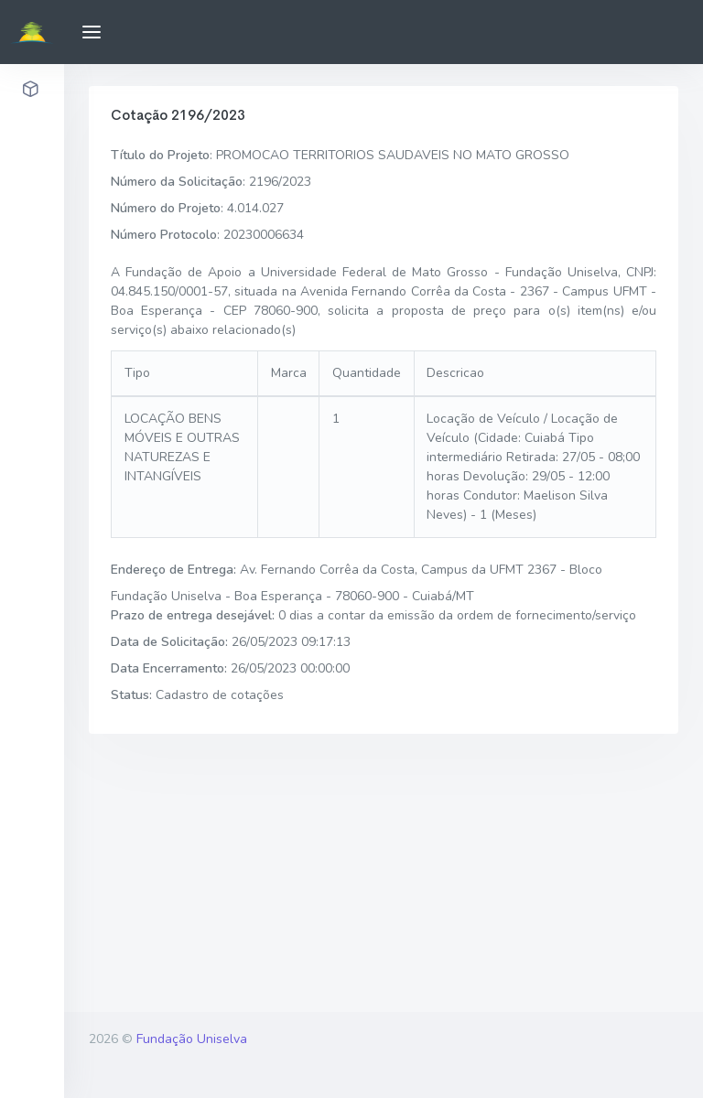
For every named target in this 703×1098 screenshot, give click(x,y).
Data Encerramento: (169, 668)
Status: (131, 695)
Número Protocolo (164, 234)
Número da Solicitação (177, 181)
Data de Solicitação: (169, 642)
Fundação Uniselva (191, 1039)
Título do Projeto (160, 155)
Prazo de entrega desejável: (193, 615)
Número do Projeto (166, 208)
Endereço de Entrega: (173, 569)
